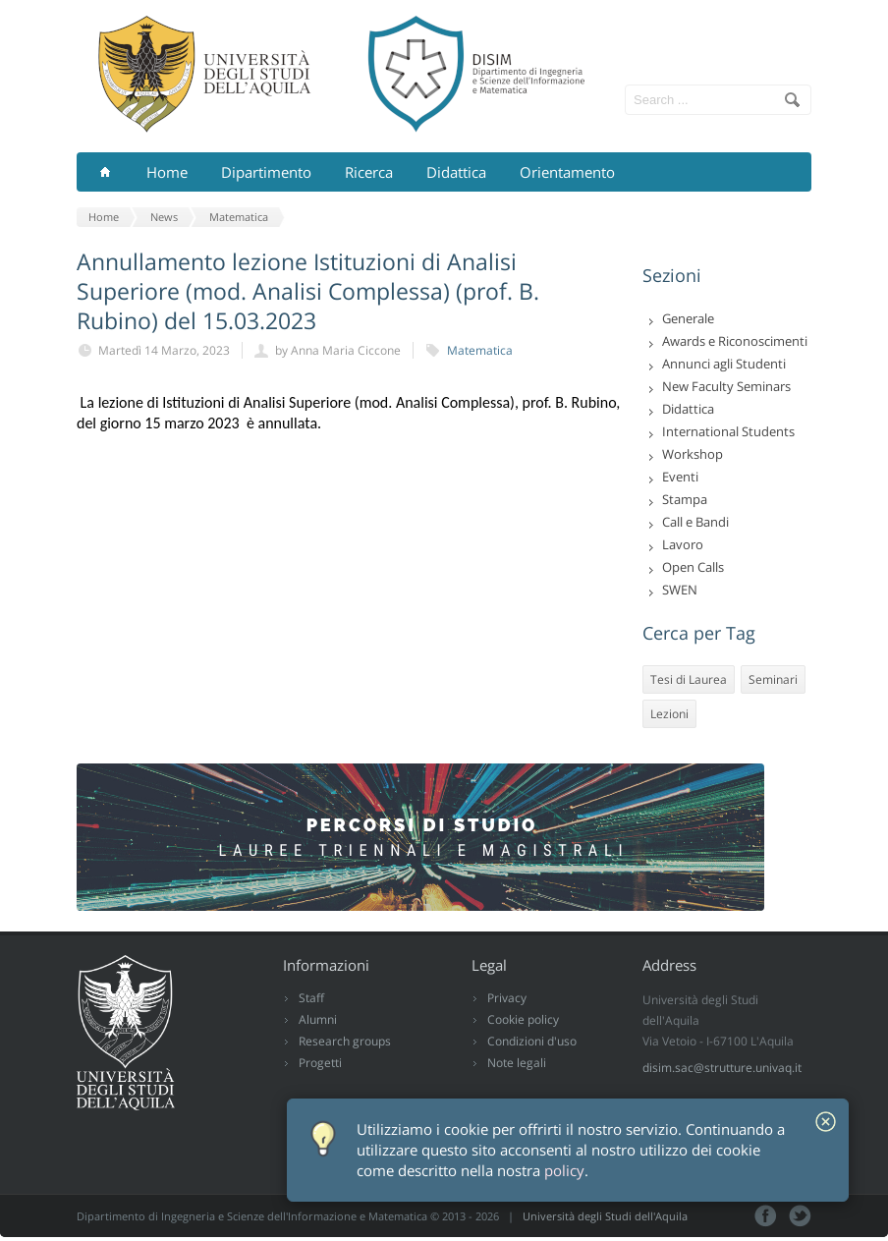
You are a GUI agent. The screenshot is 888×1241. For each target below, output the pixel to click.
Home (167, 172)
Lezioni (669, 713)
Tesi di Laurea (688, 679)
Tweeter (800, 1216)
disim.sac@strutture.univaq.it (722, 1067)
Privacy (507, 997)
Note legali (516, 1062)
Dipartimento (266, 172)
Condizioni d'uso (532, 1041)
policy (564, 1170)
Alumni (318, 1019)
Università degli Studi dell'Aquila (605, 1216)
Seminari (773, 679)
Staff (311, 997)
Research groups (345, 1041)
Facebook (765, 1216)
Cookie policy (523, 1019)
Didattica (456, 172)
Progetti (320, 1062)
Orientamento (567, 172)
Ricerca (369, 172)
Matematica (480, 350)
